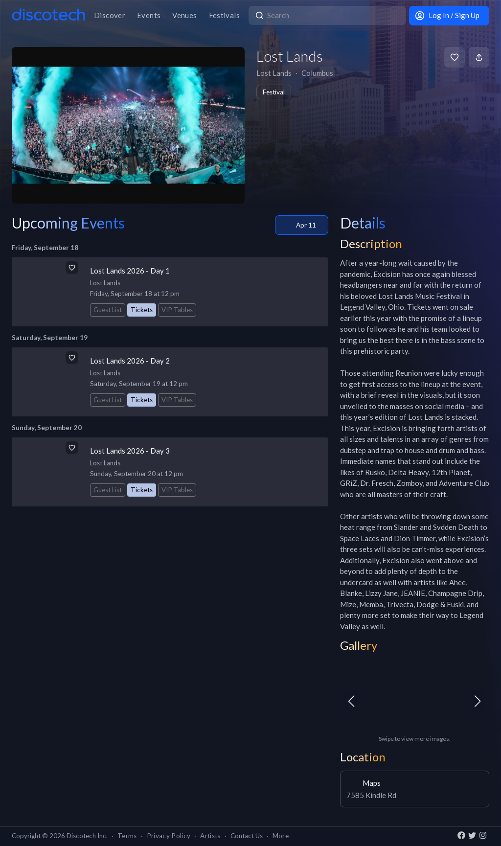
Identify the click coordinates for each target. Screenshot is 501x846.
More (281, 836)
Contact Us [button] (246, 836)
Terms (127, 836)
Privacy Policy (169, 836)
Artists (210, 836)
